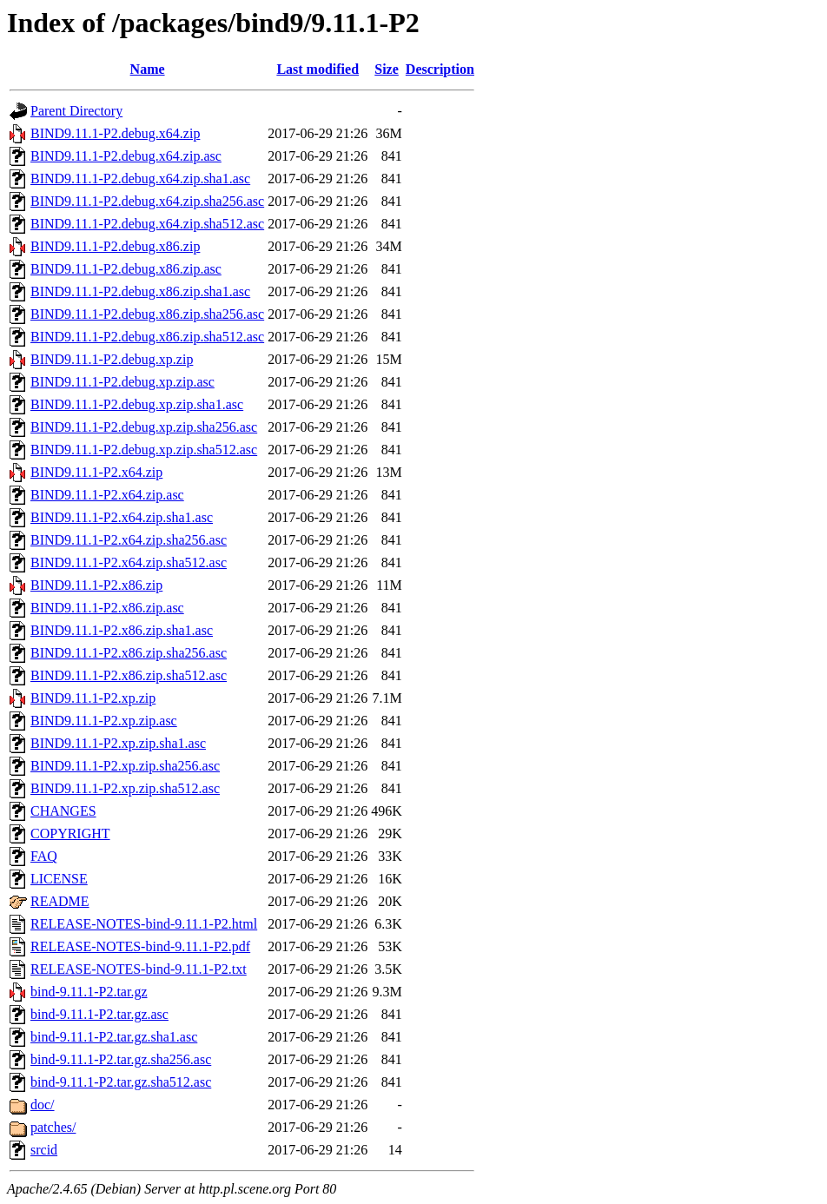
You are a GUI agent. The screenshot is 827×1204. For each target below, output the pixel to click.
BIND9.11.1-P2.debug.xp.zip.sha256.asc (143, 427)
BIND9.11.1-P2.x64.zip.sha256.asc (128, 540)
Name (147, 69)
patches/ (53, 1127)
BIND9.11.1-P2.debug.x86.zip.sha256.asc (147, 314)
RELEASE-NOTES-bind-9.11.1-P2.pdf (140, 946)
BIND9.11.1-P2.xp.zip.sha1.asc (118, 743)
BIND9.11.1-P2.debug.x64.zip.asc (126, 156)
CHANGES (63, 811)
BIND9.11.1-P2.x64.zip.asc (107, 494)
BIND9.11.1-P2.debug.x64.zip (115, 133)
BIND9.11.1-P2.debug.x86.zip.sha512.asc (147, 336)
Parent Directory (76, 110)
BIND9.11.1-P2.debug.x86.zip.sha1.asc (140, 291)
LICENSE (59, 878)
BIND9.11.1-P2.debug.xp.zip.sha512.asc (143, 449)
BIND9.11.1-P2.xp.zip (92, 698)
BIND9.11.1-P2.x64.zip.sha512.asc (128, 562)
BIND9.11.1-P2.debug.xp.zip (111, 359)
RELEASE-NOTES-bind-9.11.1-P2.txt (138, 969)
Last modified (317, 69)
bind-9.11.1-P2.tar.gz (89, 991)
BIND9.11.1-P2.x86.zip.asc (107, 607)
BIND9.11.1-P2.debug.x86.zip (115, 246)
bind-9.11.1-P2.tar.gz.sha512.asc (120, 1082)
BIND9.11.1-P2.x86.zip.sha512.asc (128, 675)
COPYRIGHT (70, 833)
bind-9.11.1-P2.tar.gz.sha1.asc (113, 1036)
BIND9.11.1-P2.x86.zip (96, 585)
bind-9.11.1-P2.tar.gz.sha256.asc (120, 1059)
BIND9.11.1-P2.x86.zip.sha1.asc (121, 630)
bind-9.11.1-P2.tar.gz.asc (99, 1014)
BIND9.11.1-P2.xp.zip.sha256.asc (125, 765)
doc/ (42, 1104)
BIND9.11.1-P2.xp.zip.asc (103, 720)
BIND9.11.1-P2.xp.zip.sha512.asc (125, 788)
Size (386, 69)
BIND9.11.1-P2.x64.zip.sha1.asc (121, 517)
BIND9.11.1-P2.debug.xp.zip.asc (122, 381)
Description (440, 69)
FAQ (43, 856)
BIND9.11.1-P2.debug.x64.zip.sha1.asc (140, 178)
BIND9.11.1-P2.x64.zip (96, 472)
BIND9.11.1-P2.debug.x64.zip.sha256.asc (147, 201)
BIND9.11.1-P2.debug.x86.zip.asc (126, 268)
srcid (43, 1149)
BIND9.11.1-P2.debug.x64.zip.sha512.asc (147, 223)
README (59, 901)
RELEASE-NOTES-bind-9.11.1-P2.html (143, 923)
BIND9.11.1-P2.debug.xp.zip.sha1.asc (136, 404)
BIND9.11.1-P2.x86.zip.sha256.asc (128, 652)
